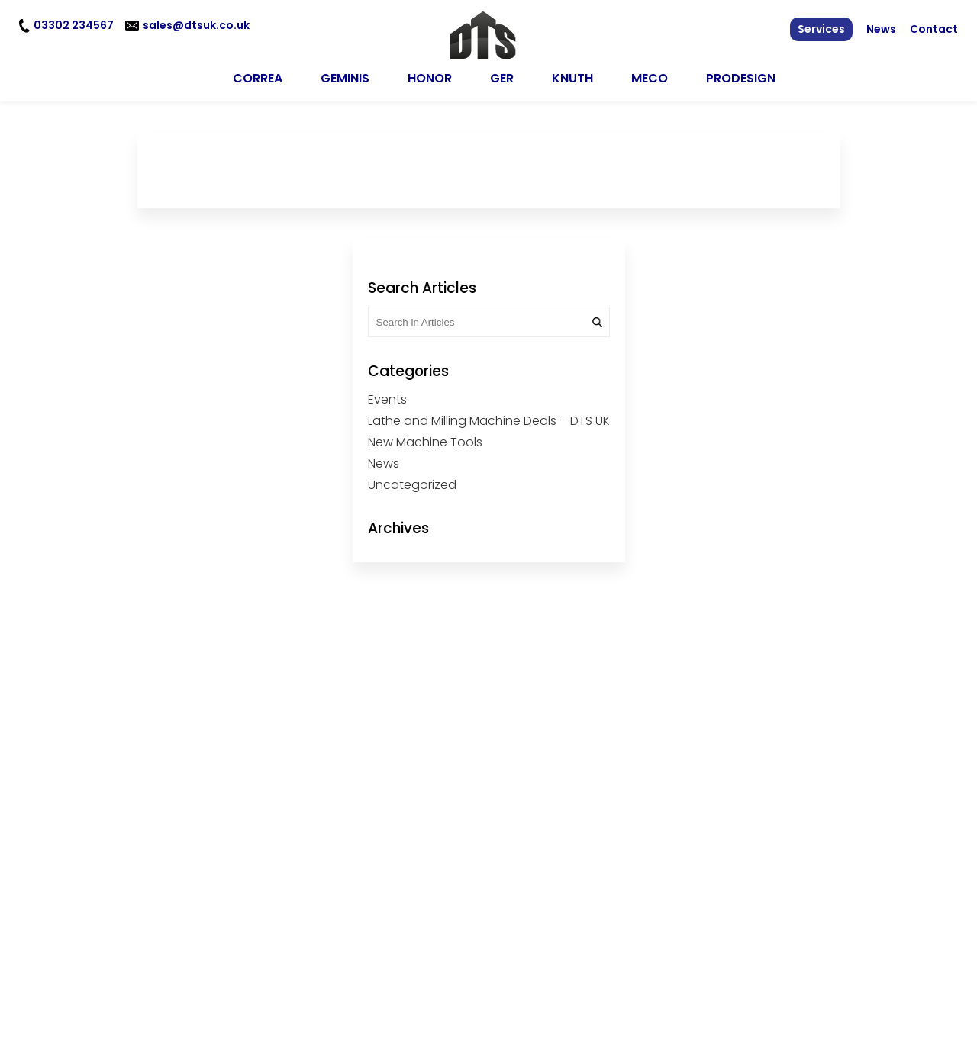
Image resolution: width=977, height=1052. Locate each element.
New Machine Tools (425, 437)
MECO (649, 73)
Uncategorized (412, 480)
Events (387, 395)
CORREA (257, 73)
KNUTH (572, 73)
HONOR (430, 73)
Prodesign (740, 73)
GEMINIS (345, 73)
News (881, 29)
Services (821, 29)
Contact (934, 29)
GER (502, 73)
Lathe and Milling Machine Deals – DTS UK (489, 416)
